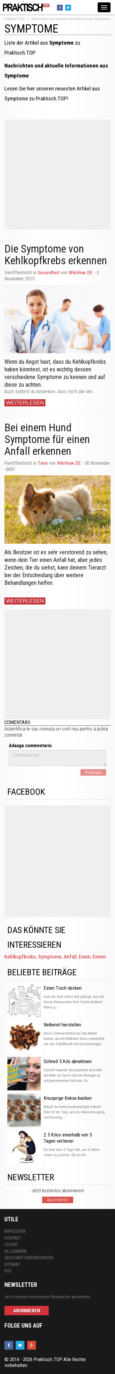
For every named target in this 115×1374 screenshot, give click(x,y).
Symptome (50, 956)
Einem (99, 956)
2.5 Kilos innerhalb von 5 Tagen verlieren (68, 1138)
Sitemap (12, 1264)
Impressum (15, 1231)
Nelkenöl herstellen (62, 1025)
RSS (8, 1271)
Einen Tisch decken (63, 988)
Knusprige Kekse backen (68, 1098)
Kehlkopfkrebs (20, 956)
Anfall (70, 956)
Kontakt (12, 1238)
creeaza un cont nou (59, 729)
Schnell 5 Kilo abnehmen (68, 1061)
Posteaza (93, 772)
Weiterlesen (25, 403)
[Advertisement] (55, 174)
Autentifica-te (17, 729)
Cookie (11, 1244)
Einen (85, 956)
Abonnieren (57, 1200)
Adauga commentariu (30, 745)
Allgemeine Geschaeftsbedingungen (28, 1255)
